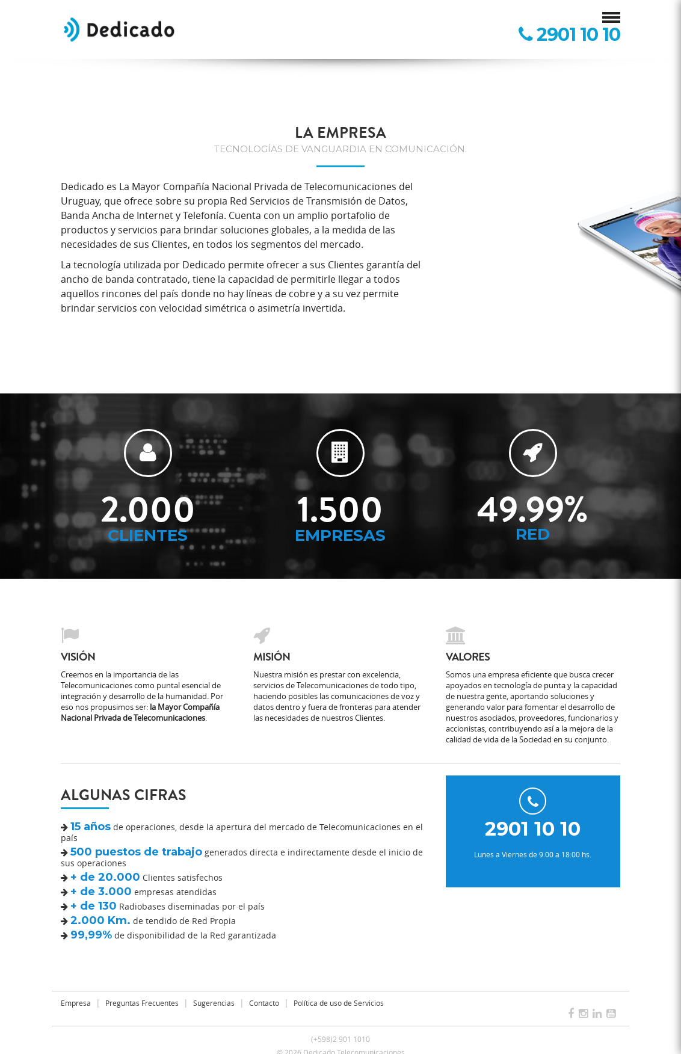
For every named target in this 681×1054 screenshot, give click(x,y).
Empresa (76, 1003)
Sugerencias (214, 1003)
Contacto (264, 1003)
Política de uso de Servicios (339, 1003)
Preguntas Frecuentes (142, 1003)
